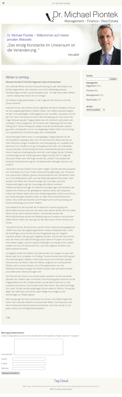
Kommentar (7, 357)
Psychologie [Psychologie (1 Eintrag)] (78, 389)
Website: (6, 371)
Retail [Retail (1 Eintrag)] (84, 389)
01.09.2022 (27, 82)
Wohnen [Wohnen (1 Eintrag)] (96, 389)
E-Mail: (6, 366)
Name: (6, 362)
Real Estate (91, 99)
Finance (90, 90)
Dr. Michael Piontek (61, 3)
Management (92, 95)
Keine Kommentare (51, 82)
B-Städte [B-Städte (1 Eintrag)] (34, 389)
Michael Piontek (13, 82)
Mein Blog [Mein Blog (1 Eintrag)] (71, 389)
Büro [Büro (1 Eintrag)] (46, 389)
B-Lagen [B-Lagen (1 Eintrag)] (28, 389)
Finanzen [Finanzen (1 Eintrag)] (64, 389)
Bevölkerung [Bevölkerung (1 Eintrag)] (41, 389)
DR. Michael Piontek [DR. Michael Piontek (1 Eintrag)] (55, 389)
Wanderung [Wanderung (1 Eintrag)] (90, 389)
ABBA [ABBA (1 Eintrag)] (24, 389)
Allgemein (91, 85)
